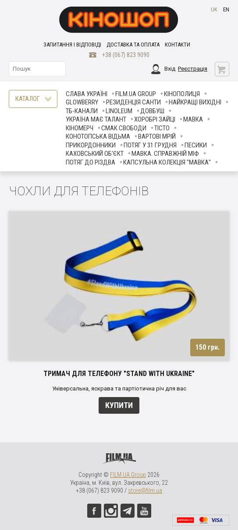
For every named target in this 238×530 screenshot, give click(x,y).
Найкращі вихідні (195, 102)
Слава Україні (86, 94)
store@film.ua (145, 490)
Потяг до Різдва (90, 162)
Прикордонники (91, 145)
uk (214, 9)
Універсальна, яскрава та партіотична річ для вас (119, 388)
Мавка (193, 119)
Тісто (162, 128)
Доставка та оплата (133, 44)
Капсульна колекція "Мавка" (167, 162)
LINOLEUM (119, 111)
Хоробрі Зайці (154, 119)
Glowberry (82, 102)
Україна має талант (96, 119)
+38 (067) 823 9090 (125, 54)
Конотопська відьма (98, 136)
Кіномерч (79, 128)
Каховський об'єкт (95, 154)
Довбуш (152, 111)
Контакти (177, 44)
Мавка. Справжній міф (165, 154)
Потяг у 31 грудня (150, 145)
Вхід (169, 68)
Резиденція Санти (133, 102)
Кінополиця (182, 94)
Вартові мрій (157, 136)
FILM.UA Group (135, 94)
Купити (119, 405)
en (226, 9)
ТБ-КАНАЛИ (82, 111)
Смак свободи (123, 128)
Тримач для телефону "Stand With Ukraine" (119, 373)
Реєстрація (192, 68)
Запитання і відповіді (72, 44)
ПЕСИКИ (196, 145)
